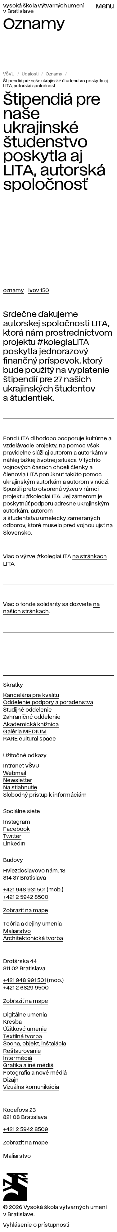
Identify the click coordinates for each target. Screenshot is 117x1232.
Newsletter (17, 780)
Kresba (12, 1022)
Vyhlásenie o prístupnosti (36, 1225)
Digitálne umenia (25, 1014)
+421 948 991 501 (24, 980)
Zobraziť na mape (25, 910)
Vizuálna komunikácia (31, 1087)
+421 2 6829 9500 (26, 987)
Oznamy (54, 74)
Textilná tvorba (22, 1036)
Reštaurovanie (22, 1051)
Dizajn (11, 1080)
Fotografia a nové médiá (35, 1073)
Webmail (14, 773)
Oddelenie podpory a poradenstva (48, 702)
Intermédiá (17, 1058)
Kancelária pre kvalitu (31, 695)
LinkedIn (14, 843)
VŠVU (9, 74)
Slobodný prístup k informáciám (45, 795)
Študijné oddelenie (27, 710)
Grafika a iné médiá (28, 1065)
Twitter (12, 836)
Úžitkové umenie (25, 1029)
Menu (105, 6)
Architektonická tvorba (33, 938)
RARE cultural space (29, 738)
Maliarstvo (17, 931)
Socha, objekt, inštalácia (34, 1043)
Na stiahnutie (20, 787)
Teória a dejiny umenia (32, 924)
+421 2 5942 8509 (25, 1129)
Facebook (16, 829)
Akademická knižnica (31, 724)
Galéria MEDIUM (25, 731)
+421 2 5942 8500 (25, 897)
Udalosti (30, 74)
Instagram (16, 822)
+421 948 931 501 (24, 889)
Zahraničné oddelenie (32, 717)
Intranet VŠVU (21, 765)
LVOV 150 (38, 290)
